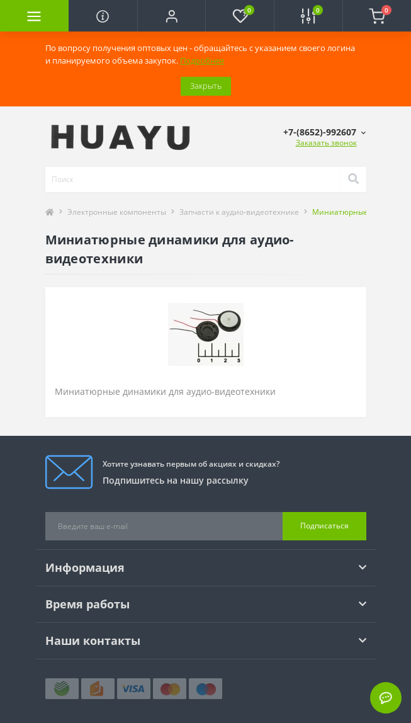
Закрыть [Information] (206, 85)
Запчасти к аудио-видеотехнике (239, 212)
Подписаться (324, 525)
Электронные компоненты (116, 212)
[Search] (353, 179)
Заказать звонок (326, 142)
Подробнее (202, 60)
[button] (171, 15)
